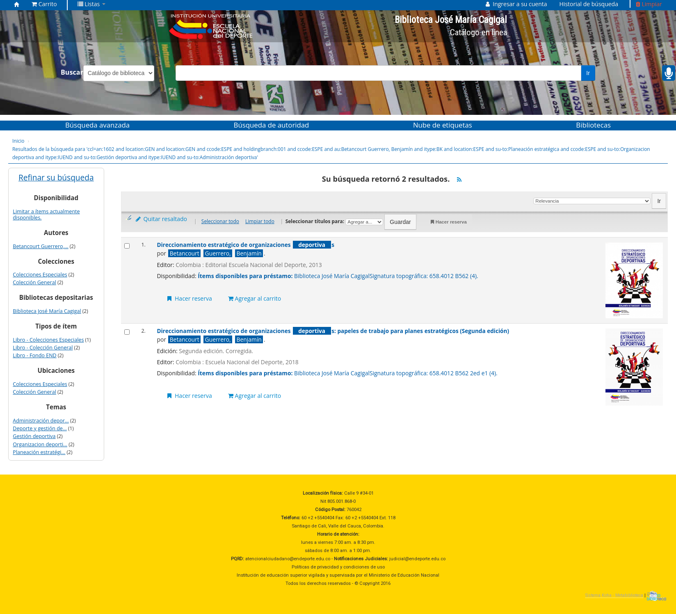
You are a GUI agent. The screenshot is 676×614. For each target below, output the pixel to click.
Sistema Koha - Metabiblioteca (614, 595)
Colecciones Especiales (40, 274)
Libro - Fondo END (34, 355)
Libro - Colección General (43, 347)
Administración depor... (41, 420)
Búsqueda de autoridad (271, 125)
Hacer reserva (448, 222)
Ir (588, 73)
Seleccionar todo (220, 221)
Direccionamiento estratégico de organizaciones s (245, 245)
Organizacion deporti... (40, 444)
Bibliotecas (593, 125)
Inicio (18, 140)
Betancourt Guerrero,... (40, 246)
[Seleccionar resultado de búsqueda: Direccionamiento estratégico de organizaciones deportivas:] (127, 332)
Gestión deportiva (34, 436)
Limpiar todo (259, 221)
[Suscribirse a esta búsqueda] (459, 179)
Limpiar (649, 4)
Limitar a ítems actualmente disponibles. (46, 214)
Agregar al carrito (254, 298)
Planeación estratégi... (39, 452)
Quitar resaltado (161, 219)
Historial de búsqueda (589, 4)
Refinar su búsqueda (56, 177)
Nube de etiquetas (442, 125)
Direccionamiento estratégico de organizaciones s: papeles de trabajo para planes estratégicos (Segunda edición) (333, 331)
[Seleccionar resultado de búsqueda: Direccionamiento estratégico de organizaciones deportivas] (127, 246)
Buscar (72, 72)
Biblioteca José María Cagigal (47, 311)
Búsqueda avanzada (97, 125)
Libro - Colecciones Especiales (48, 339)
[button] (44, 4)
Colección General (34, 282)
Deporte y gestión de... (39, 428)
